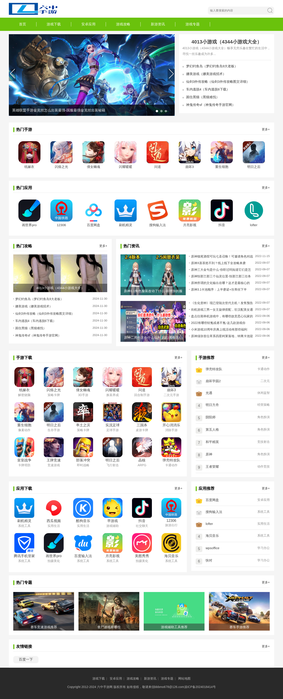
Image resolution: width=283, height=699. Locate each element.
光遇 (209, 393)
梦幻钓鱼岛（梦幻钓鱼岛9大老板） (212, 66)
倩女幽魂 (93, 167)
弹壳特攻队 (214, 369)
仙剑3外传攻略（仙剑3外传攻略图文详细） (218, 81)
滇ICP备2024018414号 (200, 687)
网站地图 (184, 678)
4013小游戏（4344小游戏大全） (226, 42)
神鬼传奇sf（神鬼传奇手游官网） (210, 105)
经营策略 (263, 404)
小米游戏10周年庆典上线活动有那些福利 (219, 329)
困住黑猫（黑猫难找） (202, 97)
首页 (22, 24)
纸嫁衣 (29, 167)
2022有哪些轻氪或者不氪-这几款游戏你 (218, 323)
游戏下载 (54, 24)
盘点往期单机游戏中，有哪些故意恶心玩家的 (222, 316)
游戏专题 (192, 24)
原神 (209, 454)
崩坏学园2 (213, 381)
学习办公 (263, 548)
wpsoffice (212, 548)
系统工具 (263, 511)
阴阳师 (211, 417)
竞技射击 (263, 441)
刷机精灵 (125, 225)
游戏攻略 (123, 24)
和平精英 (212, 442)
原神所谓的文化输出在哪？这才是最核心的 (220, 283)
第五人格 (212, 429)
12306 (61, 225)
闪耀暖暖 (125, 167)
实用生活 (263, 523)
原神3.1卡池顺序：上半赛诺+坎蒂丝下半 (219, 289)
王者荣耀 (212, 466)
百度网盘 (93, 225)
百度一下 (26, 659)
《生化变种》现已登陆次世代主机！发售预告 (222, 303)
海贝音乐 (212, 535)
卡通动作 (263, 369)
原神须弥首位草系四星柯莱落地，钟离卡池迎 (222, 336)
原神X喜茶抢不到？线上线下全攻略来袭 (218, 263)
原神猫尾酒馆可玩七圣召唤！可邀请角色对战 (222, 256)
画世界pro (29, 225)
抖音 (221, 225)
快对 (209, 560)
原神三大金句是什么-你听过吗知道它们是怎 (221, 269)
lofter (253, 225)
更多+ (266, 129)
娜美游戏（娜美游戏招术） (206, 74)
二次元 (265, 381)
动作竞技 (263, 466)
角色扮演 (263, 417)
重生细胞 (221, 167)
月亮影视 (189, 225)
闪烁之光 (61, 167)
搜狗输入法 (157, 225)
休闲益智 (263, 393)
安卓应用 (88, 24)
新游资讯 (158, 24)
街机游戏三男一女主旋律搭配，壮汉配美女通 (222, 309)
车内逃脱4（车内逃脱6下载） (208, 89)
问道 (157, 167)
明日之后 (253, 167)
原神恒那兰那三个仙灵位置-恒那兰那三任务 (221, 276)
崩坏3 (189, 167)
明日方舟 (212, 405)
